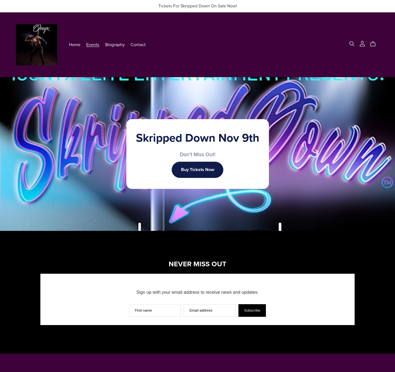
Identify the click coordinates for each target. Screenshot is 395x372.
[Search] (351, 43)
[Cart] (375, 44)
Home (74, 44)
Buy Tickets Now (197, 169)
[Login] (362, 43)
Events (92, 44)
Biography (115, 44)
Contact (138, 44)
